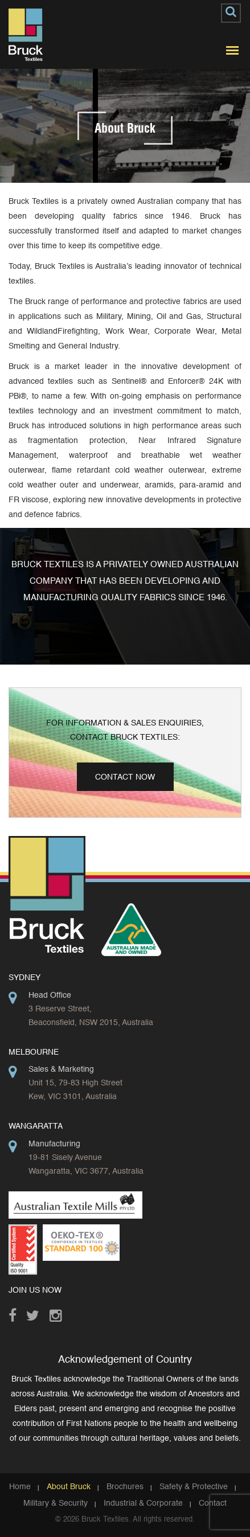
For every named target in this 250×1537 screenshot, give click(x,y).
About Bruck (69, 1487)
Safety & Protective (193, 1487)
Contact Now (125, 777)
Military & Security (55, 1503)
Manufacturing (54, 1144)
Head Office (49, 995)
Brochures (125, 1487)
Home (20, 1487)
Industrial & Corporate (143, 1503)
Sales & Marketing (61, 1069)
